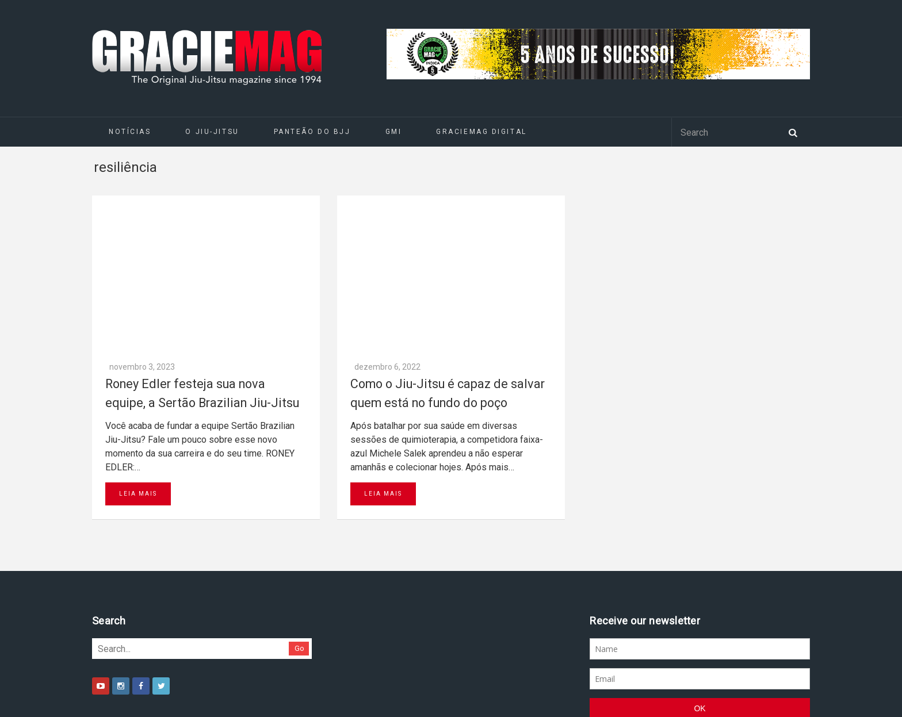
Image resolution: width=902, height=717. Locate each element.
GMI (393, 132)
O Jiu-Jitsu (212, 132)
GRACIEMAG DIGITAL (481, 132)
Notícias (130, 132)
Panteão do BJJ (312, 132)
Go (299, 496)
